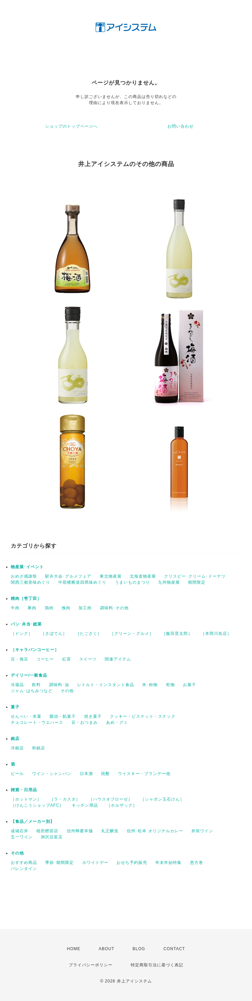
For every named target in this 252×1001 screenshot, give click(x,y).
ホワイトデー (95, 862)
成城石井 (19, 831)
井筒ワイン (202, 831)
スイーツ (88, 659)
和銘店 (38, 748)
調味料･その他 (114, 608)
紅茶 (66, 659)
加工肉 (85, 608)
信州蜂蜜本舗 (80, 831)
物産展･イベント (27, 566)
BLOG (139, 948)
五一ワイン (22, 837)
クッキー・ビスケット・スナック (143, 716)
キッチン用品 (85, 805)
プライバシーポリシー (91, 965)
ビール (17, 773)
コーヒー (45, 659)
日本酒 (86, 773)
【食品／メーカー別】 (33, 821)
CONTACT (174, 948)
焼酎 (105, 773)
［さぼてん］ (54, 633)
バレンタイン (24, 868)
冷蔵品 (17, 684)
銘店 (15, 738)
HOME (74, 948)
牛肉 (15, 608)
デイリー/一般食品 (29, 675)
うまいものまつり (132, 582)
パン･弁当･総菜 (26, 624)
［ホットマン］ (26, 799)
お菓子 (189, 684)
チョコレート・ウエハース (37, 722)
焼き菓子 (93, 716)
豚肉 (32, 608)
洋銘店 (17, 748)
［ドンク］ (22, 633)
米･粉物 (150, 684)
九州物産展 (169, 582)
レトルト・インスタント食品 (105, 684)
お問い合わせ (180, 126)
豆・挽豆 (19, 659)
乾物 (170, 684)
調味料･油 (59, 684)
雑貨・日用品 (24, 789)
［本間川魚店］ (216, 633)
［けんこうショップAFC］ (37, 805)
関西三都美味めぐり (30, 582)
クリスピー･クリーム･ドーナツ (195, 576)
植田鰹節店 (47, 831)
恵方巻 (196, 862)
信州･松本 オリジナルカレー (155, 831)
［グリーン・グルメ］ (132, 633)
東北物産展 (111, 576)
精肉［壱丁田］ (26, 598)
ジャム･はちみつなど (32, 690)
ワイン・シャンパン (51, 773)
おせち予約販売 (132, 862)
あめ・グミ (117, 722)
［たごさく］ (88, 633)
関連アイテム (118, 659)
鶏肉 (49, 608)
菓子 (15, 707)
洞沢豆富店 (52, 837)
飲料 (36, 684)
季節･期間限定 (59, 862)
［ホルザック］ (121, 805)
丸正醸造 (110, 831)
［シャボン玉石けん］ (162, 799)
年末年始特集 (168, 862)
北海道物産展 (143, 576)
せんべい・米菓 (26, 716)
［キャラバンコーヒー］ (35, 649)
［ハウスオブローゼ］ (110, 799)
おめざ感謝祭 (24, 576)
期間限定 (197, 582)
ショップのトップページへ (71, 126)
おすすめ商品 (24, 862)
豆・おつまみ (84, 722)
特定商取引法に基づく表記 (157, 965)
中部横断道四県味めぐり (82, 582)
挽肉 (66, 608)
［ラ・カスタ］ (65, 799)
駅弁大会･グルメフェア (68, 576)
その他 (67, 690)
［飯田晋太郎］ (177, 633)
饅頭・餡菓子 (63, 716)
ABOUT (106, 948)
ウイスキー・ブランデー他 (144, 773)
